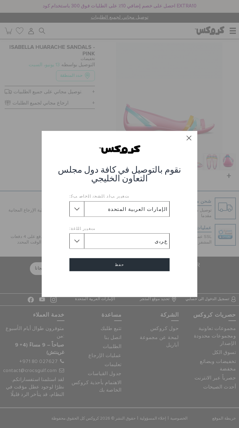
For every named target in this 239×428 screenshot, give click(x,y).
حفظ (119, 265)
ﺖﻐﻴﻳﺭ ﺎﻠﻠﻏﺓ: (82, 228)
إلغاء (119, 282)
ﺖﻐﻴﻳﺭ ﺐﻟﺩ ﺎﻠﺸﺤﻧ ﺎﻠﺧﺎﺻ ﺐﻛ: (99, 195)
